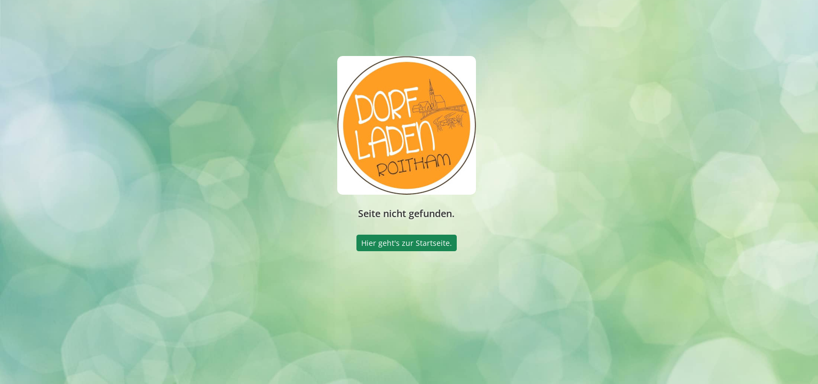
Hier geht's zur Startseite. (406, 243)
